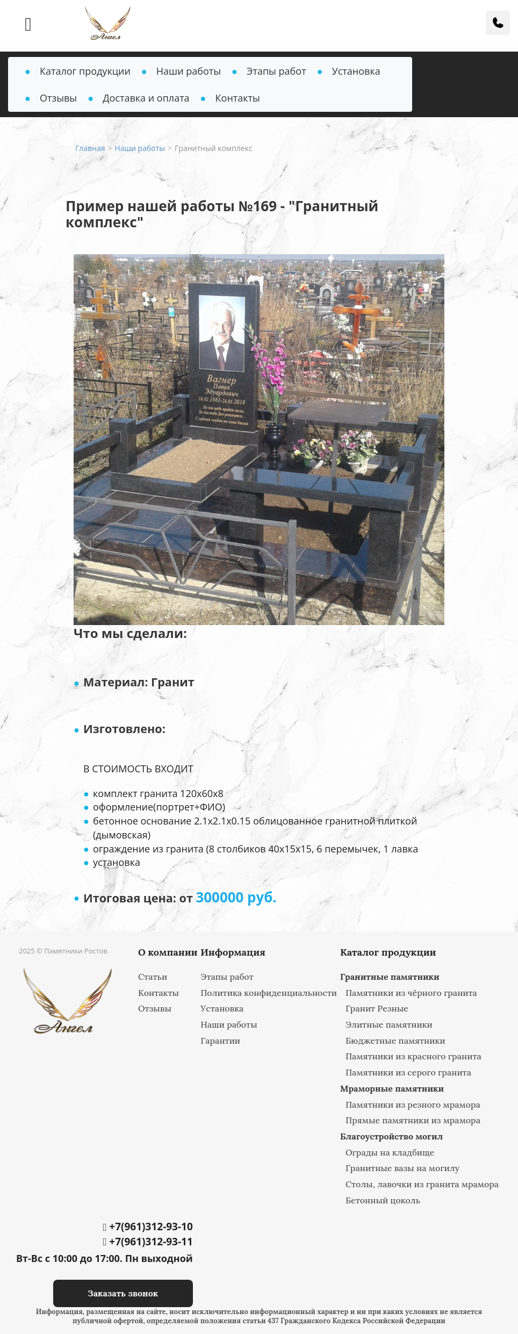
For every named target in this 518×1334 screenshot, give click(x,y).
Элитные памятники (389, 1024)
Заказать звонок (123, 1293)
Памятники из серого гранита (408, 1072)
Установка (356, 70)
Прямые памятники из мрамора (413, 1120)
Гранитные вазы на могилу (402, 1168)
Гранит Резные (377, 1008)
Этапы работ (276, 70)
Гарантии (220, 1040)
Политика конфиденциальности (268, 992)
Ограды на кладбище (390, 1152)
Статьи (152, 976)
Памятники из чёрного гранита (411, 992)
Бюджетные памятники (395, 1040)
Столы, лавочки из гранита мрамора (422, 1184)
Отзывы (58, 97)
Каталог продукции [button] (85, 70)
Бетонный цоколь (383, 1200)
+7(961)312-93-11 (147, 1242)
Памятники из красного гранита (413, 1056)
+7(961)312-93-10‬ (147, 1226)
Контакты (237, 97)
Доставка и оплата (146, 97)
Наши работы (188, 70)
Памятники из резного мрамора (413, 1104)
